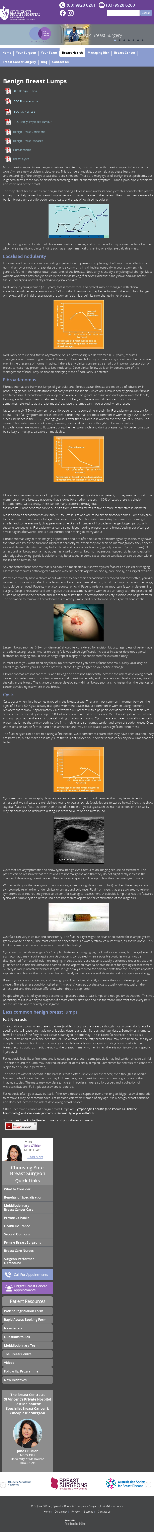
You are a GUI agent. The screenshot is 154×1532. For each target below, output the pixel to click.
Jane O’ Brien (27, 1148)
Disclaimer (61, 1511)
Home (6, 52)
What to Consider (17, 1189)
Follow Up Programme (21, 1371)
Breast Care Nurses (19, 1250)
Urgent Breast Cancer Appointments (30, 1288)
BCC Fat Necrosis (24, 111)
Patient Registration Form (23, 1311)
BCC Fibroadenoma (26, 101)
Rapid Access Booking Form (25, 1319)
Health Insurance (17, 1226)
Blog (44, 62)
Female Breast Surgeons (22, 1242)
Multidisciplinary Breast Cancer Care (18, 1207)
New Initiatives (15, 1380)
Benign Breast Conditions (29, 132)
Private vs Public (16, 1218)
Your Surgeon (26, 52)
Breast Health (72, 52)
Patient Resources (27, 1301)
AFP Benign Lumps (25, 91)
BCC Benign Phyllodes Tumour (33, 122)
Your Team (49, 52)
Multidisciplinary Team (21, 1345)
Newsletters (13, 1328)
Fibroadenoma (22, 150)
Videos (9, 1362)
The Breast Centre (17, 1354)
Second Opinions (17, 1234)
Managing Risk (98, 52)
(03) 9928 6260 (120, 5)
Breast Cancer (124, 52)
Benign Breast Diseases (28, 141)
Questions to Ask (17, 1337)
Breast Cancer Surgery (19, 62)
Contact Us (60, 62)
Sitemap (88, 1511)
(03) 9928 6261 (81, 5)
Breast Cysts (21, 159)
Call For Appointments (31, 1274)
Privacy (75, 1511)
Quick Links (27, 1181)
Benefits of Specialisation (23, 1197)
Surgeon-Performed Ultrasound (19, 1261)
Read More (35, 1157)
